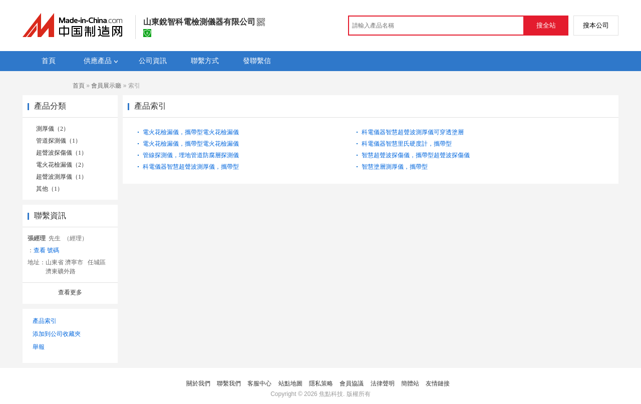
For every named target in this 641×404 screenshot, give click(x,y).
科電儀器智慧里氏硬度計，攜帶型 (407, 143)
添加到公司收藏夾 (57, 333)
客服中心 (259, 383)
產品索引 (45, 320)
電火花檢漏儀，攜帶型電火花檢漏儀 (191, 132)
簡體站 (410, 383)
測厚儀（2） (52, 128)
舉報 (39, 346)
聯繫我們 (229, 383)
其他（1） (49, 188)
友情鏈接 (438, 383)
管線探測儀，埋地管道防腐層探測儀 (191, 155)
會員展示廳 (106, 85)
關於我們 (198, 383)
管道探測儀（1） (58, 140)
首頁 (79, 85)
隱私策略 (321, 383)
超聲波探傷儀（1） (61, 152)
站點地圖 (290, 383)
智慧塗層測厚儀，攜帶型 (395, 166)
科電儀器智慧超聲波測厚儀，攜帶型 (191, 166)
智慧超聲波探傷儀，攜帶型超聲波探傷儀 (416, 155)
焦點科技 (331, 393)
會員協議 (352, 383)
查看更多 (70, 292)
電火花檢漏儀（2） (61, 164)
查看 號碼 (46, 250)
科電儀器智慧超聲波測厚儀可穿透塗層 (413, 132)
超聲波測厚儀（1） (61, 176)
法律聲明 (383, 383)
